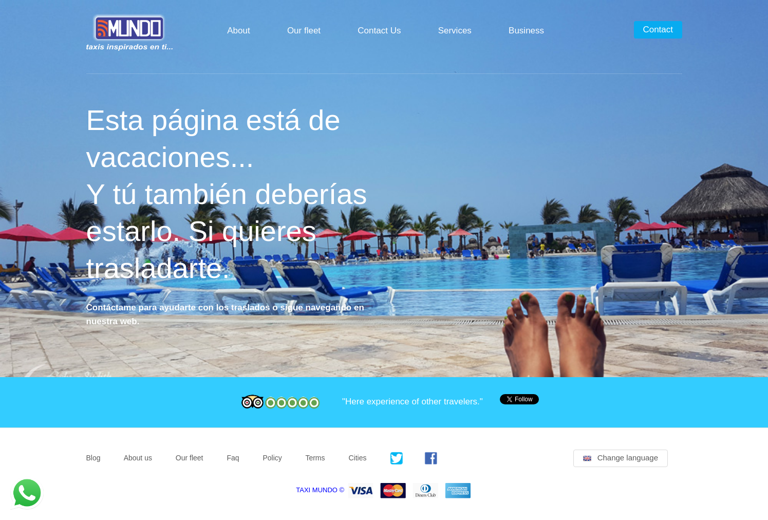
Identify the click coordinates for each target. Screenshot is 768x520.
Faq (233, 458)
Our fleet (304, 30)
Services (455, 30)
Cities (357, 458)
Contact (658, 29)
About (238, 30)
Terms (315, 458)
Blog (93, 458)
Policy (272, 458)
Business (526, 30)
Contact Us (379, 30)
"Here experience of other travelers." (412, 401)
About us (138, 458)
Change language (620, 457)
